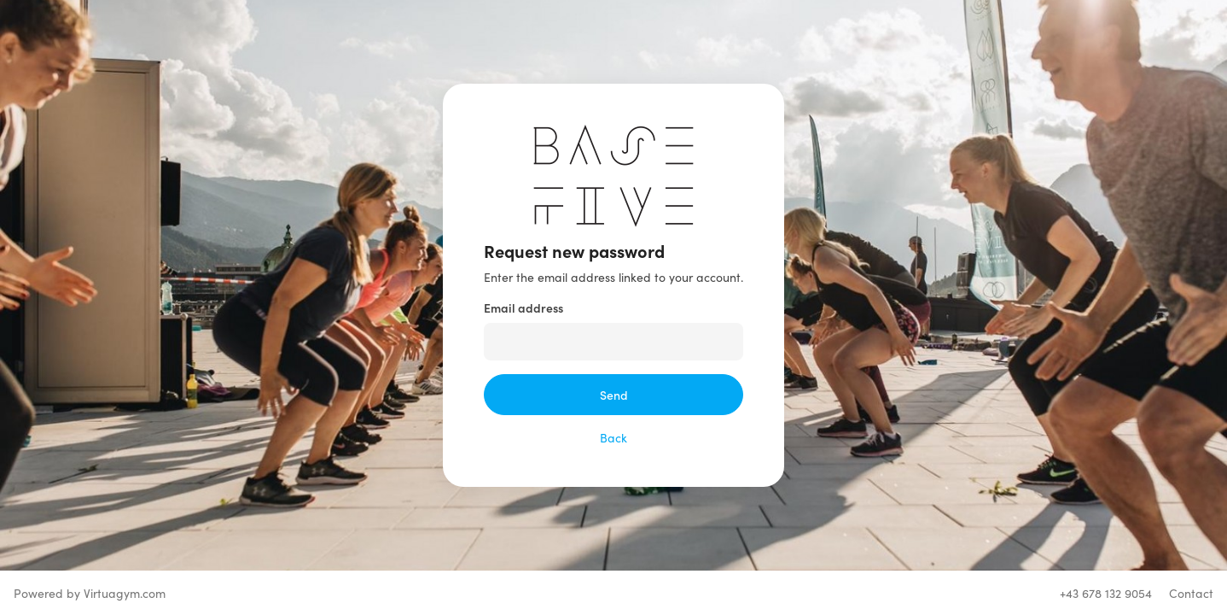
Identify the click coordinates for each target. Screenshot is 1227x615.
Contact (1191, 592)
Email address (523, 307)
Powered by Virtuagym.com (90, 592)
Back (613, 437)
